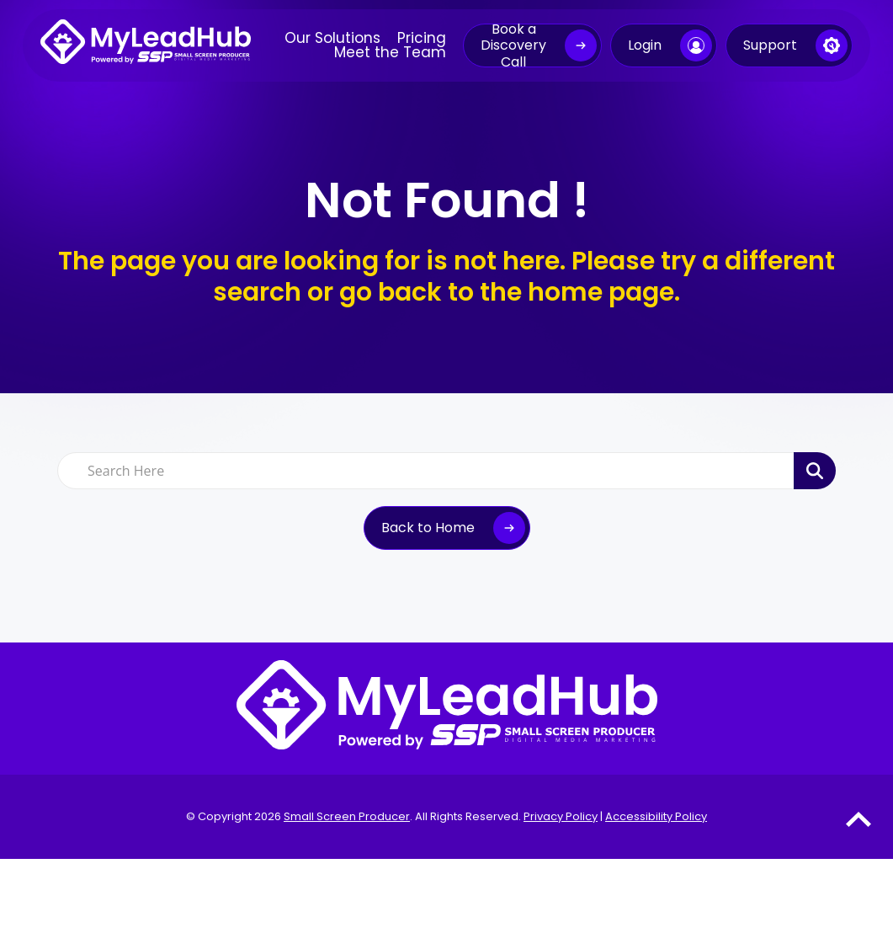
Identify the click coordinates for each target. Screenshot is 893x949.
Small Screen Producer (347, 816)
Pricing (421, 38)
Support (770, 45)
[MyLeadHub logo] (145, 45)
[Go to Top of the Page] (858, 819)
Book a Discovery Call (513, 45)
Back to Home (428, 527)
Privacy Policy (561, 816)
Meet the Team (390, 52)
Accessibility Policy (656, 816)
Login (645, 45)
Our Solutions (332, 38)
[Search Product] (815, 470)
